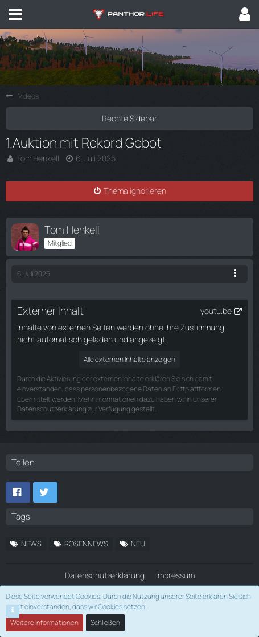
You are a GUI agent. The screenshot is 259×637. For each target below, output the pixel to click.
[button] (15, 14)
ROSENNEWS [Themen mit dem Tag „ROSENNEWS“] (86, 543)
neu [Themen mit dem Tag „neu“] (138, 543)
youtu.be (216, 310)
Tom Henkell (38, 158)
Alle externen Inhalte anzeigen (129, 359)
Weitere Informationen (44, 622)
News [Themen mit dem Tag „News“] (31, 543)
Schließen (105, 622)
